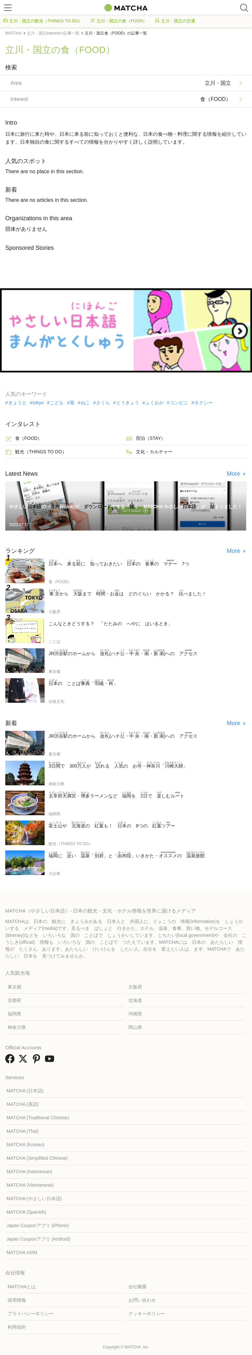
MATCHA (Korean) (26, 1144)
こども (57, 402)
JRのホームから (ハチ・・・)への (123, 652)
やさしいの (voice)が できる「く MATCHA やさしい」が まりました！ (125, 505)
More (234, 473)
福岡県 (14, 1013)
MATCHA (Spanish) (26, 1212)
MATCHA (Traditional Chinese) (38, 1117)
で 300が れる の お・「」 (118, 765)
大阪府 (135, 986)
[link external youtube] (51, 1061)
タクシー (203, 402)
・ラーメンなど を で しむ (116, 794)
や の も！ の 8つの (112, 824)
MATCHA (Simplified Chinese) (37, 1158)
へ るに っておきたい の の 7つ (119, 562)
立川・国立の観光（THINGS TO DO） (42, 20)
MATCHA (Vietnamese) (30, 1185)
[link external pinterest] (38, 1061)
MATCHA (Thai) (23, 1131)
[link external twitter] (24, 1061)
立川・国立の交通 (175, 20)
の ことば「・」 (83, 682)
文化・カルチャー (149, 452)
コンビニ (179, 402)
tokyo (38, 402)
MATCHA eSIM (22, 1252)
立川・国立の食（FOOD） (119, 20)
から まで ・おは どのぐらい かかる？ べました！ (127, 592)
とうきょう (127, 402)
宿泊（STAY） (146, 439)
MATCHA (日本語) (25, 1090)
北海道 (135, 1000)
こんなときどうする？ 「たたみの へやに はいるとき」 (111, 623)
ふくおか (154, 402)
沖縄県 (135, 1013)
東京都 (14, 986)
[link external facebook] (11, 1061)
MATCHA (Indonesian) (29, 1171)
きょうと (17, 402)
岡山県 (135, 1027)
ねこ (85, 402)
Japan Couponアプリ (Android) (39, 1239)
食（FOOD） (23, 439)
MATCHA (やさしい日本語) (34, 1198)
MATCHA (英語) (23, 1104)
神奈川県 (17, 1027)
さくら (103, 402)
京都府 (14, 1000)
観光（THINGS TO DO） (36, 452)
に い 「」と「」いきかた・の (127, 854)
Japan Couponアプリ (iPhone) (38, 1225)
